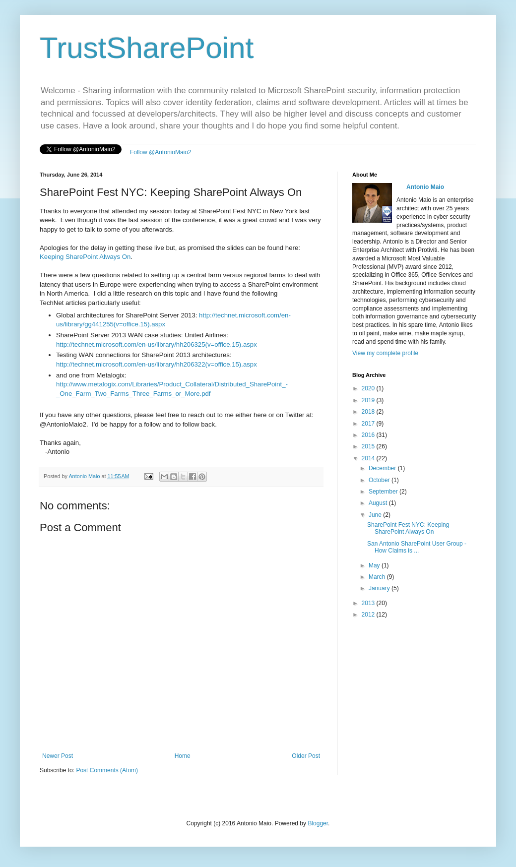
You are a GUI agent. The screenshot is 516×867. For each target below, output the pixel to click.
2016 (369, 435)
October (380, 480)
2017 (369, 423)
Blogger (318, 823)
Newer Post (57, 755)
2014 (369, 458)
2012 (369, 614)
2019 (369, 400)
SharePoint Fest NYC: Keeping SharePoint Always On (408, 528)
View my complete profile (385, 353)
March (378, 576)
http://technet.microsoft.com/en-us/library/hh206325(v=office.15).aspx (156, 344)
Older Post (306, 755)
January (380, 588)
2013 (369, 603)
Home (183, 755)
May (375, 565)
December (383, 468)
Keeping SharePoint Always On (85, 256)
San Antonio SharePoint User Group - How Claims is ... (416, 547)
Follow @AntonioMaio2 (161, 152)
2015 (369, 446)
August (379, 502)
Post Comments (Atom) (107, 770)
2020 (369, 388)
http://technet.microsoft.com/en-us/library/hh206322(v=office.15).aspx (156, 364)
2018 (369, 411)
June (376, 514)
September (384, 491)
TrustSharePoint (147, 47)
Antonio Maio (84, 476)
